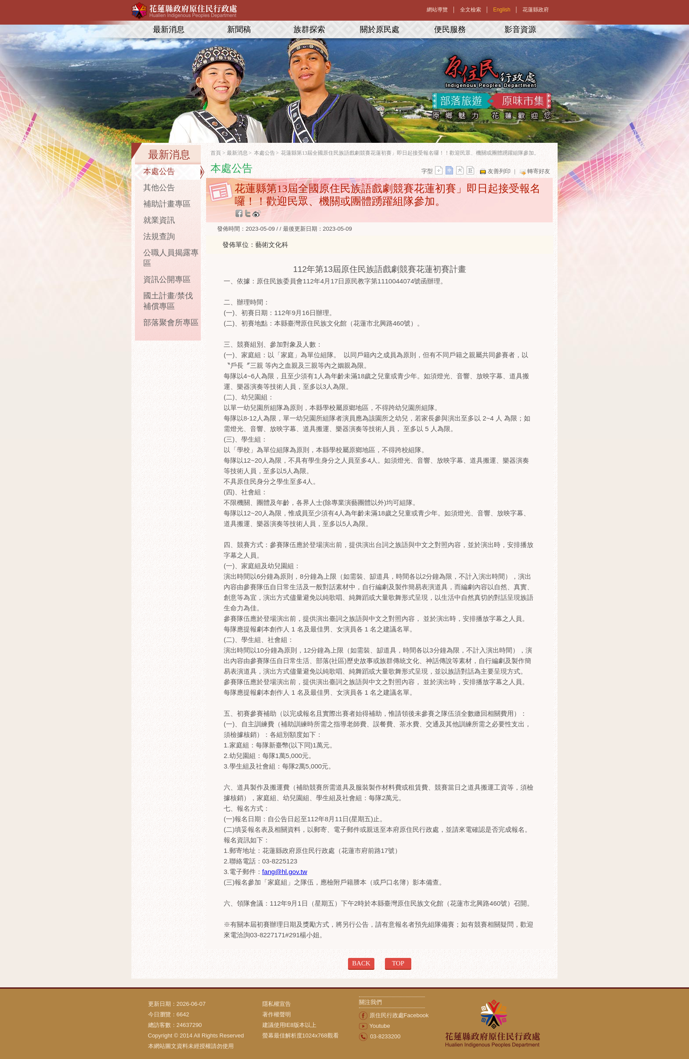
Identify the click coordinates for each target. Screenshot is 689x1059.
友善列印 (499, 171)
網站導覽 (437, 10)
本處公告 (159, 171)
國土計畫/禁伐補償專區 (168, 301)
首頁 (215, 153)
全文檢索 (470, 10)
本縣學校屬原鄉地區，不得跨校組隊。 (372, 449)
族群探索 (309, 29)
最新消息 (169, 29)
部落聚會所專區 (171, 322)
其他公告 (159, 187)
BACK (361, 963)
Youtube (380, 1026)
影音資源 (520, 29)
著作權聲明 (276, 1014)
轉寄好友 (538, 171)
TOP (398, 963)
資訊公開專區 (167, 279)
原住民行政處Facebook (399, 1015)
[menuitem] (310, 1004)
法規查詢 (159, 236)
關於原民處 (379, 29)
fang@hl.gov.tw (285, 871)
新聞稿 (239, 29)
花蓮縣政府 (535, 10)
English (501, 10)
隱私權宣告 (276, 1004)
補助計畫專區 (167, 203)
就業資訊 (159, 220)
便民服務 (450, 29)
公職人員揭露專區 (171, 258)
